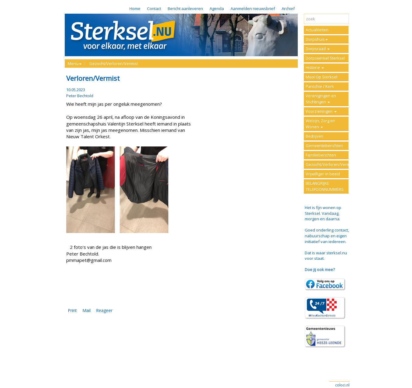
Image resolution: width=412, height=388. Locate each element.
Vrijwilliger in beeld (323, 174)
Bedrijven (314, 136)
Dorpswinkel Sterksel (325, 58)
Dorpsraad (318, 48)
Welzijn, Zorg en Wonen (320, 123)
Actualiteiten (317, 30)
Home (134, 8)
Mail (86, 310)
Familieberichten (321, 155)
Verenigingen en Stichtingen (321, 99)
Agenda (217, 8)
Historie (315, 67)
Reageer (104, 310)
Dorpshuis (317, 39)
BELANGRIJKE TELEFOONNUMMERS (325, 186)
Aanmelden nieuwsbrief (253, 8)
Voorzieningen (321, 111)
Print (72, 310)
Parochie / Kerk (320, 86)
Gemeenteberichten (324, 145)
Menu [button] (74, 63)
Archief (288, 8)
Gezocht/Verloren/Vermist (113, 63)
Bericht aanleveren (185, 8)
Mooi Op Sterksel (321, 77)
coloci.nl (342, 385)
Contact (154, 8)
